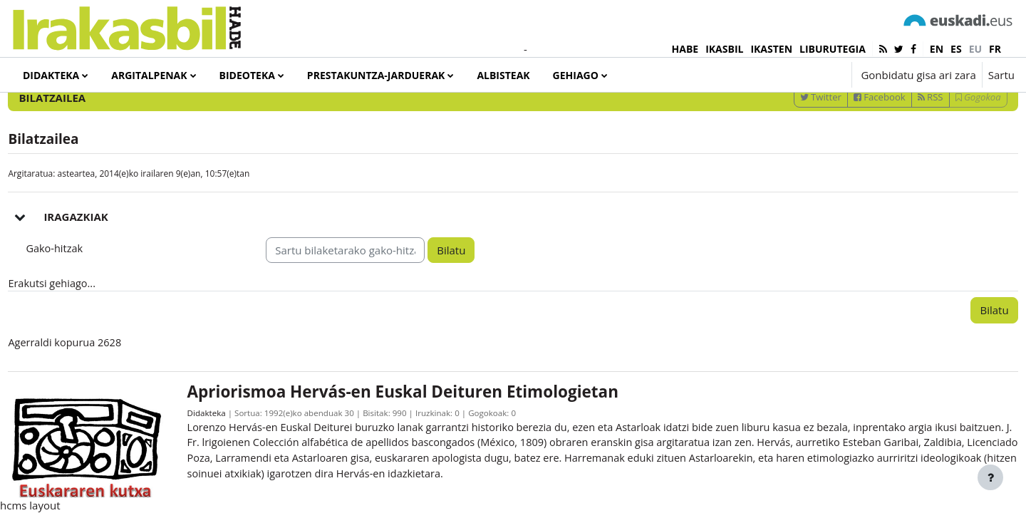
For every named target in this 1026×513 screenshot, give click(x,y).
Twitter (788, 150)
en (936, 49)
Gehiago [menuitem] (575, 75)
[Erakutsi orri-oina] (990, 477)
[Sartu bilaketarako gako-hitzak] (863, 112)
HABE (685, 49)
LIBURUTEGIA (832, 49)
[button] (797, 75)
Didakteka (228, 469)
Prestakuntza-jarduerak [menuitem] (376, 75)
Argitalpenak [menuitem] (149, 75)
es (956, 49)
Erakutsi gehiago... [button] (85, 338)
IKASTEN (771, 49)
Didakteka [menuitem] (51, 75)
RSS (898, 150)
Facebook (848, 150)
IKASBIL (724, 49)
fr (995, 49)
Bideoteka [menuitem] (247, 75)
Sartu (1001, 75)
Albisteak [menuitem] (503, 75)
